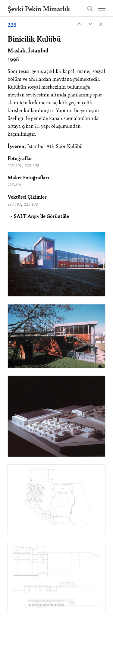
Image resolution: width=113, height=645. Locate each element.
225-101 (14, 204)
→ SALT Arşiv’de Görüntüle (38, 215)
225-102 (31, 204)
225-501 (15, 184)
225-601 (15, 165)
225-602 (32, 165)
